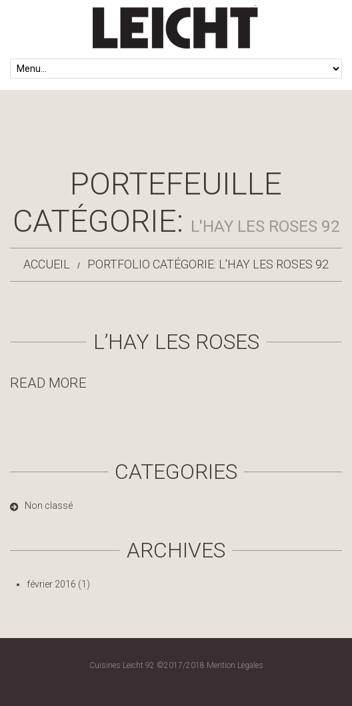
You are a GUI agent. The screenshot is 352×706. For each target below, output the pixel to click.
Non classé (49, 505)
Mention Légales (235, 665)
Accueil (46, 264)
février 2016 (51, 584)
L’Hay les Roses (176, 341)
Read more (48, 383)
